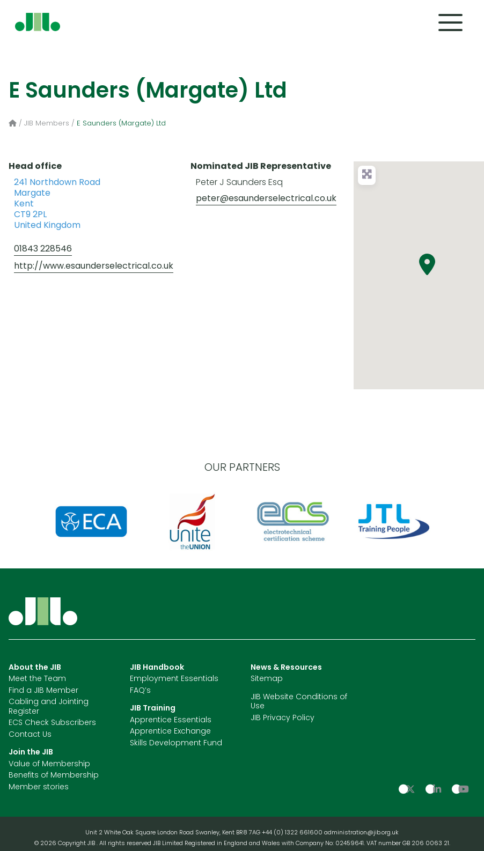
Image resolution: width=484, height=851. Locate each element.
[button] (427, 264)
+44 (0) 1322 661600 (293, 833)
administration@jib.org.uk (361, 833)
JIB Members (46, 123)
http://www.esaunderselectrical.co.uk (93, 266)
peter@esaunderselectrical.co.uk (266, 199)
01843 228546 (43, 249)
